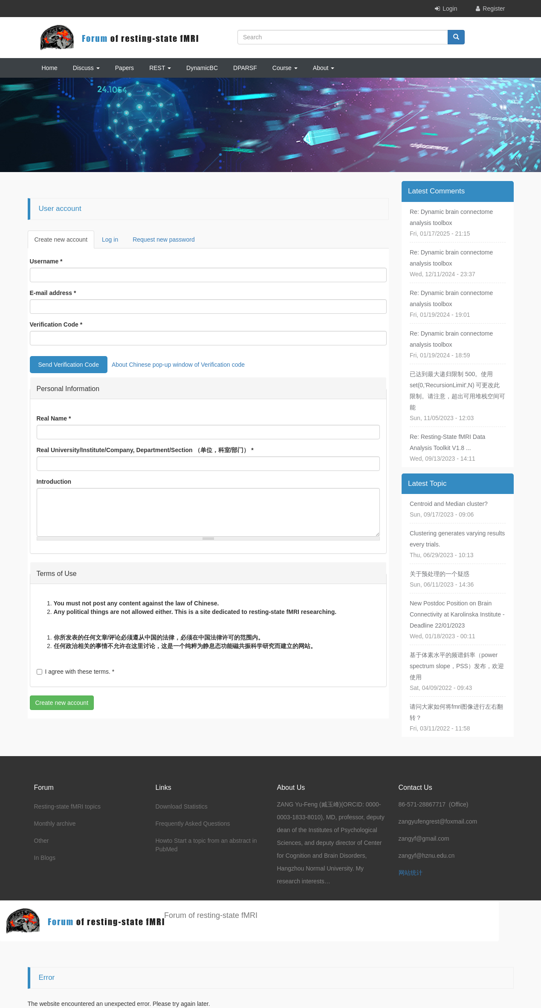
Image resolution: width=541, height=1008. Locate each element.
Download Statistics (182, 806)
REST (160, 67)
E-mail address (53, 292)
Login (450, 8)
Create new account (65, 241)
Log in (110, 239)
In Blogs (45, 857)
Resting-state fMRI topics (67, 806)
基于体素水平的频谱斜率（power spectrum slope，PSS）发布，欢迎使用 (457, 666)
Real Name (54, 418)
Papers (124, 67)
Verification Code (56, 324)
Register (494, 8)
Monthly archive (55, 823)
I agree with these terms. (76, 671)
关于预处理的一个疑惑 (439, 573)
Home (50, 67)
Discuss (86, 67)
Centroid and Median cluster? (449, 503)
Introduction (54, 481)
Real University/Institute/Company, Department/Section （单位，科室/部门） (145, 450)
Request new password (164, 239)
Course (285, 67)
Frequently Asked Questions (193, 823)
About (323, 67)
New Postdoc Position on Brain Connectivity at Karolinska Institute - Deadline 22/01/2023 (457, 614)
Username (46, 261)
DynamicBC (202, 67)
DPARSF (245, 67)
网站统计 (410, 872)
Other (41, 840)
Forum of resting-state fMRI (210, 915)
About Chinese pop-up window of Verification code (178, 364)
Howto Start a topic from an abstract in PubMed (206, 845)
